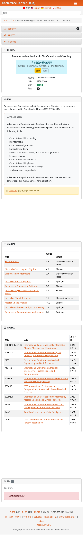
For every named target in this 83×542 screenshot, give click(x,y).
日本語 (58, 8)
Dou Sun (13, 190)
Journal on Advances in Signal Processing (24, 307)
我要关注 (41, 28)
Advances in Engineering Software (21, 286)
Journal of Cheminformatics (18, 298)
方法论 (18, 516)
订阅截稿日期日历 (41, 524)
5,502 (12, 512)
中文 (28, 8)
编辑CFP (9, 35)
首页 (5, 20)
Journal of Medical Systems (17, 281)
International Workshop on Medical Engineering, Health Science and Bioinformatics (41, 370)
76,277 (37, 512)
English (37, 8)
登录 (38, 62)
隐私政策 (38, 516)
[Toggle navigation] (75, 3)
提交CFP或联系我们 (68, 516)
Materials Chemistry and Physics (20, 269)
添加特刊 (10, 41)
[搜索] (41, 13)
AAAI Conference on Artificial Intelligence (43, 412)
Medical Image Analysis (16, 302)
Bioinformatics (12, 261)
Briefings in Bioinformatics (17, 273)
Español (47, 8)
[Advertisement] (41, 456)
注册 (45, 70)
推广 (41, 520)
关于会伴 (9, 516)
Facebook (48, 516)
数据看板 (28, 516)
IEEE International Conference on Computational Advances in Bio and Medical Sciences (45, 389)
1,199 (24, 512)
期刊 (12, 20)
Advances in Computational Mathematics (24, 312)
